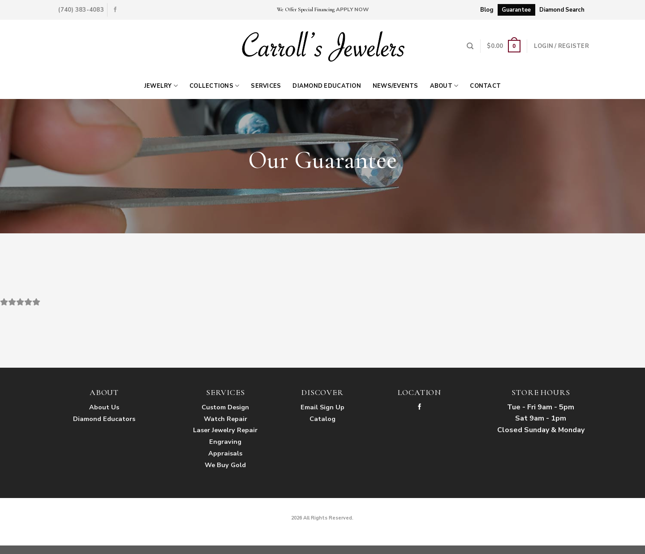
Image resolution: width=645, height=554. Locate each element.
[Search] (470, 46)
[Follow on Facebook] (115, 10)
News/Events (395, 86)
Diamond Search (562, 10)
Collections (214, 86)
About (444, 86)
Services (266, 86)
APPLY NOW (352, 9)
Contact (485, 86)
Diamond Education (326, 86)
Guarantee (516, 10)
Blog (486, 10)
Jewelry (161, 86)
